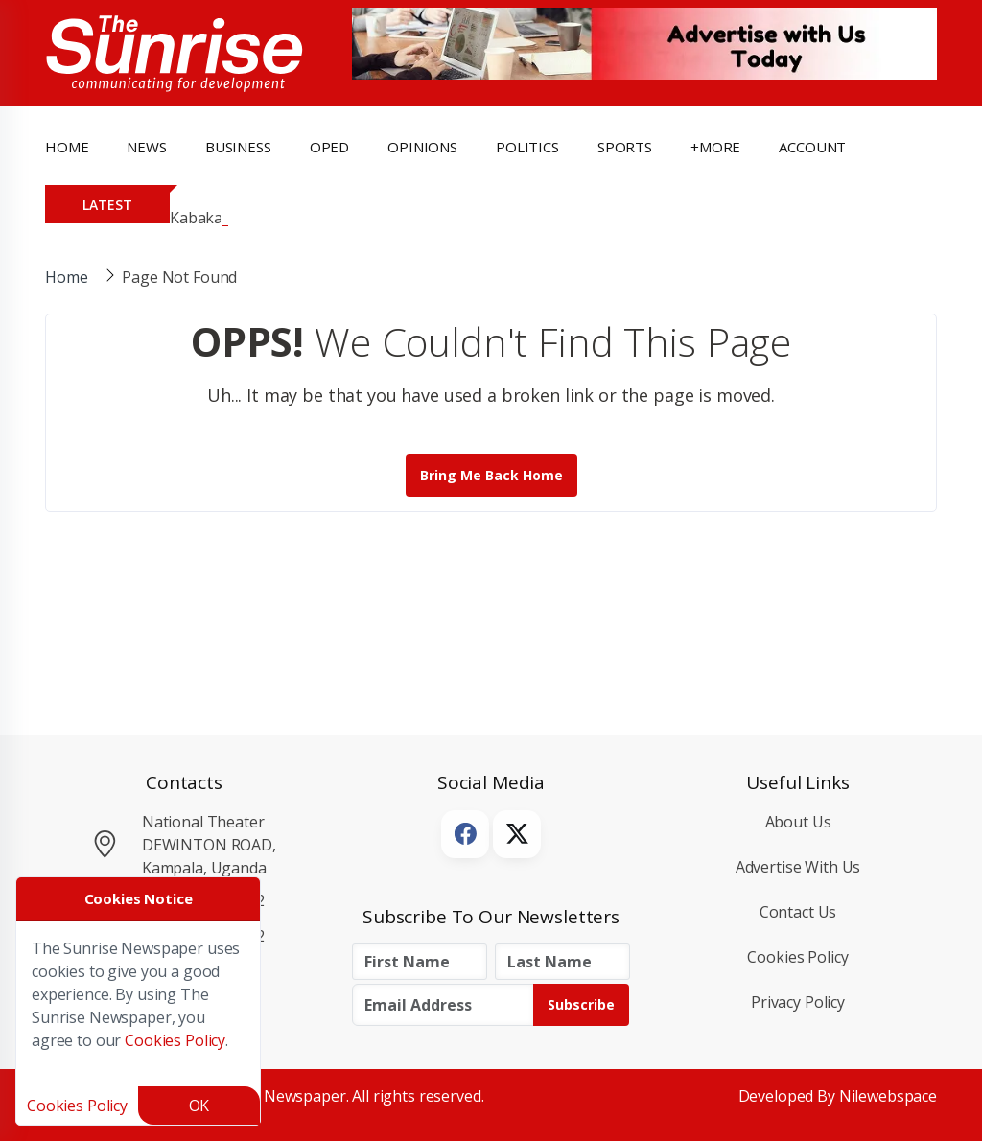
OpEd (329, 146)
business (238, 146)
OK (199, 1105)
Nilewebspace (888, 1095)
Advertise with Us (798, 866)
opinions (422, 146)
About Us (798, 821)
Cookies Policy (797, 956)
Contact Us (798, 911)
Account (812, 146)
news (146, 146)
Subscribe (581, 1004)
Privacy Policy (798, 1002)
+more (715, 146)
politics (527, 146)
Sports (624, 146)
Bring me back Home (491, 475)
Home (66, 146)
